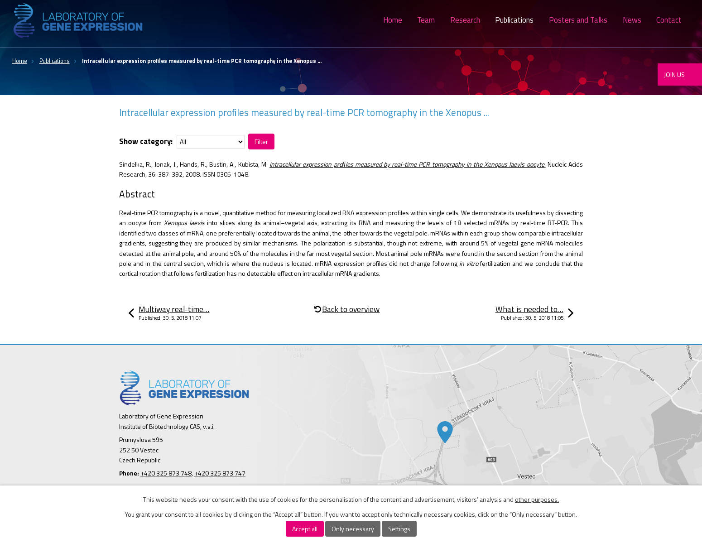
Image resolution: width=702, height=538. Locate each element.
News (632, 20)
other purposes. (537, 499)
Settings (399, 528)
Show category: (146, 141)
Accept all (304, 528)
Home (392, 20)
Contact (669, 20)
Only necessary (353, 528)
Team (426, 20)
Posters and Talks (578, 20)
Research (465, 20)
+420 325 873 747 (219, 473)
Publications (514, 20)
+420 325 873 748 (166, 473)
